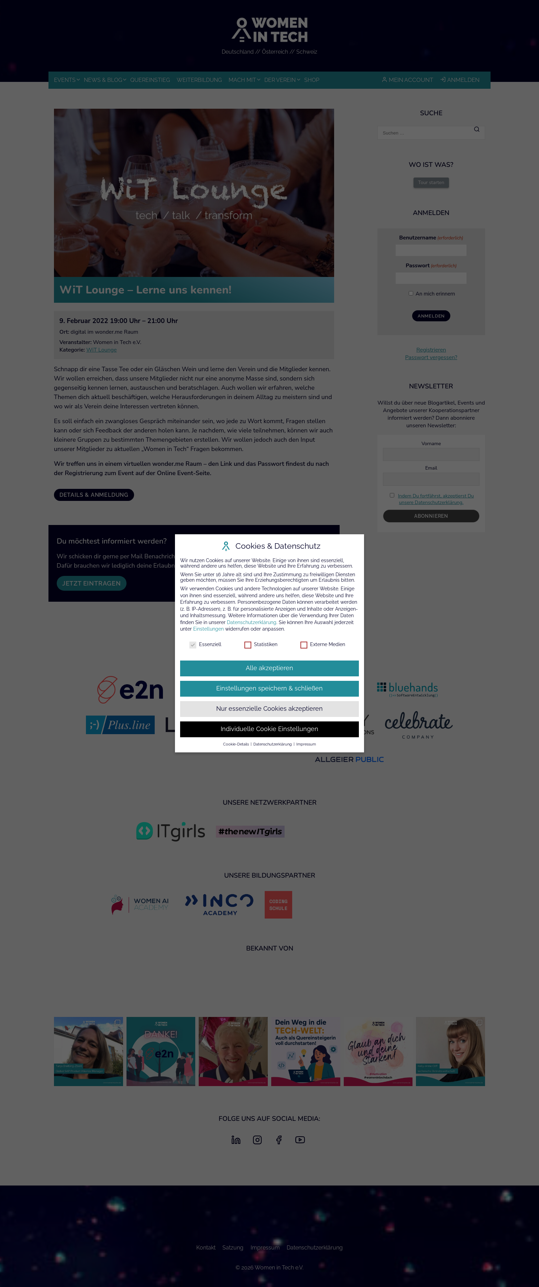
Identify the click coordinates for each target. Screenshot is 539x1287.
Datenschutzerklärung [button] (273, 744)
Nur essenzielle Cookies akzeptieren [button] (269, 708)
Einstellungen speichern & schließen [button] (269, 688)
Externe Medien (322, 644)
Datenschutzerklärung (251, 622)
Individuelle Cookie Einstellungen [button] (269, 729)
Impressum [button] (306, 744)
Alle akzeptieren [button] (269, 668)
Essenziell (205, 644)
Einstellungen (208, 629)
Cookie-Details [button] (236, 744)
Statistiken (260, 644)
